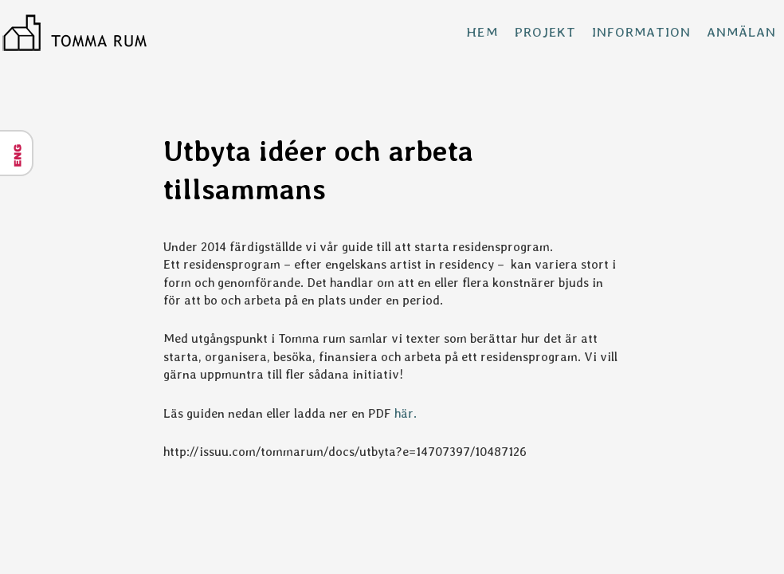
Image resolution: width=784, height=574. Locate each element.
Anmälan (741, 32)
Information (641, 32)
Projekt (545, 32)
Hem (482, 32)
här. (405, 413)
